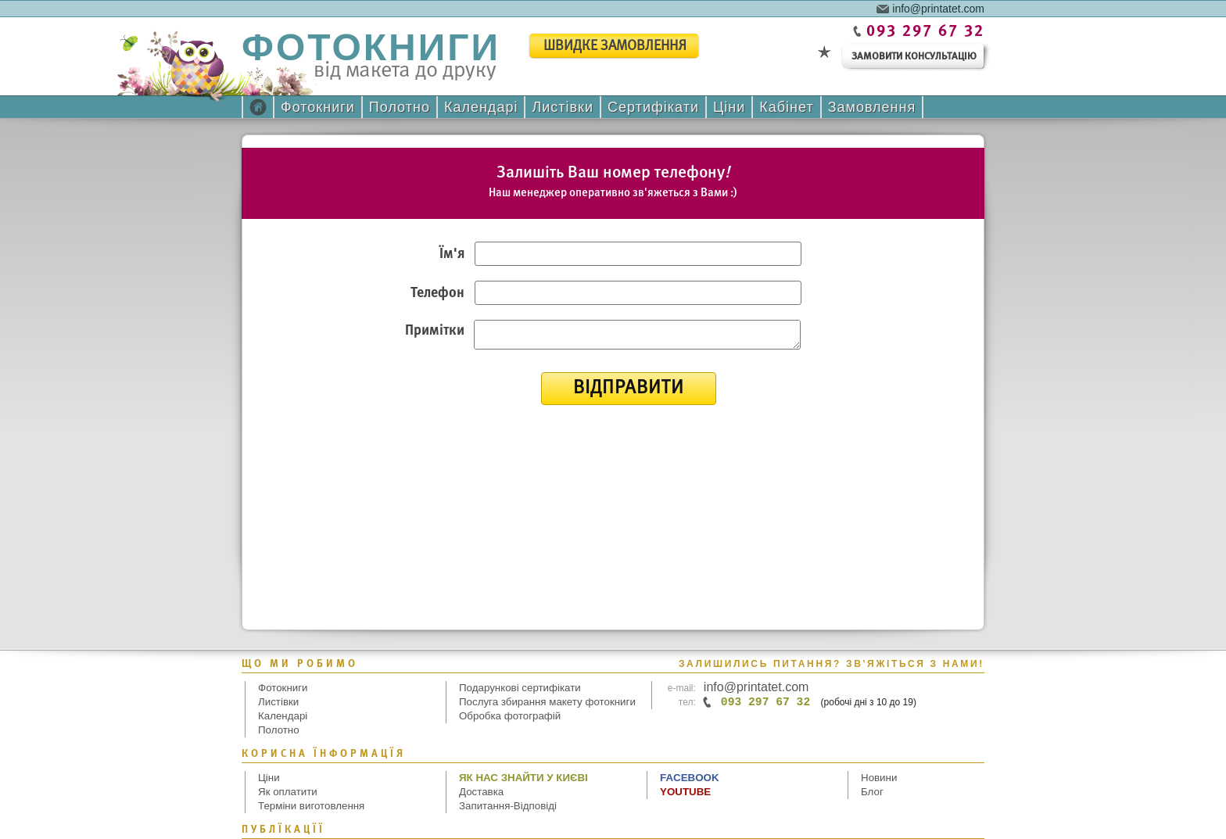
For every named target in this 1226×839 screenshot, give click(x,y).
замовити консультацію (914, 57)
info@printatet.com (938, 7)
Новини (879, 777)
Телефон (437, 293)
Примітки (434, 331)
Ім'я (451, 254)
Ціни (729, 107)
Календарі (481, 107)
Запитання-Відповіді (508, 806)
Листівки (562, 107)
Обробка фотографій (510, 716)
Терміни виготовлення (311, 806)
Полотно (399, 107)
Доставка (481, 792)
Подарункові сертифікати (520, 688)
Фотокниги (318, 107)
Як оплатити (287, 792)
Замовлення (872, 107)
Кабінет (786, 107)
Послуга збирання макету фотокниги (547, 702)
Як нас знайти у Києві (523, 777)
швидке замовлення (614, 46)
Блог (872, 792)
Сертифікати (653, 107)
